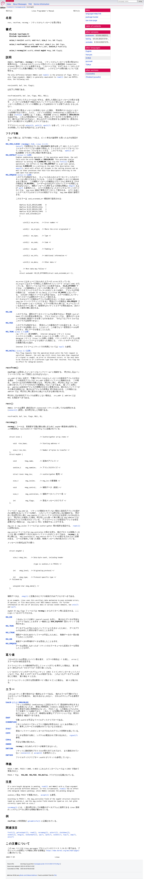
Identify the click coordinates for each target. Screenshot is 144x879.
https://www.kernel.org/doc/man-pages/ (62, 850)
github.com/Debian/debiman (28, 875)
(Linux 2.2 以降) (19, 155)
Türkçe (88, 65)
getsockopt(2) (22, 832)
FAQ (30, 4)
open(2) (68, 151)
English (88, 51)
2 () (90, 74)
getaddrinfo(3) (34, 821)
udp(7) (73, 835)
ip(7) (21, 188)
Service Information (41, 4)
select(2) (29, 125)
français (89, 55)
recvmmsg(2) (13, 807)
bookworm (10, 7)
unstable (89, 42)
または (17, 702)
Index (9, 4)
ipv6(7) (48, 835)
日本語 (88, 58)
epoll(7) (47, 125)
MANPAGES (9, 1)
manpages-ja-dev (20, 7)
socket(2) (12, 835)
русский (89, 61)
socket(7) (57, 835)
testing (88, 39)
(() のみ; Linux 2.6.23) (27, 144)
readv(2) (76, 526)
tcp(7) (61, 347)
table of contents (93, 26)
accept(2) (38, 753)
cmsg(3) (72, 186)
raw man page (91, 20)
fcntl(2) (18, 115)
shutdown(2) (64, 832)
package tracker (92, 17)
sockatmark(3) (31, 835)
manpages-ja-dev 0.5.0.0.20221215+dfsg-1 (47, 864)
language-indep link (93, 14)
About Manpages (20, 4)
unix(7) (20, 146)
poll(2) (38, 125)
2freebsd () (93, 77)
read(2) (46, 75)
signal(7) (74, 735)
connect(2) (13, 410)
